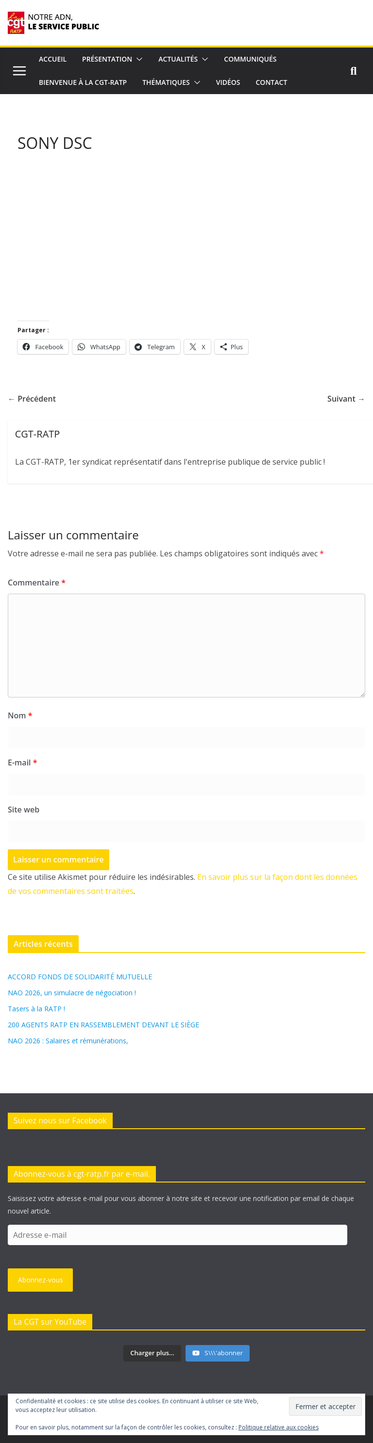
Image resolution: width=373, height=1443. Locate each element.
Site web (23, 809)
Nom (20, 715)
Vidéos (228, 82)
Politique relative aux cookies (278, 1427)
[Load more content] (152, 1353)
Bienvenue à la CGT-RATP (83, 82)
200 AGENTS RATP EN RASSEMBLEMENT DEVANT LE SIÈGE (103, 1024)
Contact (272, 82)
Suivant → (346, 398)
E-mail (22, 762)
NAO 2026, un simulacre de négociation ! (72, 992)
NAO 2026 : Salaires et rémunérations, (68, 1040)
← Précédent (32, 398)
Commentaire (37, 582)
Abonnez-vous (40, 1279)
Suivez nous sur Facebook (60, 1120)
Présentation (107, 59)
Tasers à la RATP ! (36, 1008)
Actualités (178, 59)
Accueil (53, 59)
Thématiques (166, 82)
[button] (137, 59)
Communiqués (250, 59)
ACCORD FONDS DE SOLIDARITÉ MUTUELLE (80, 976)
